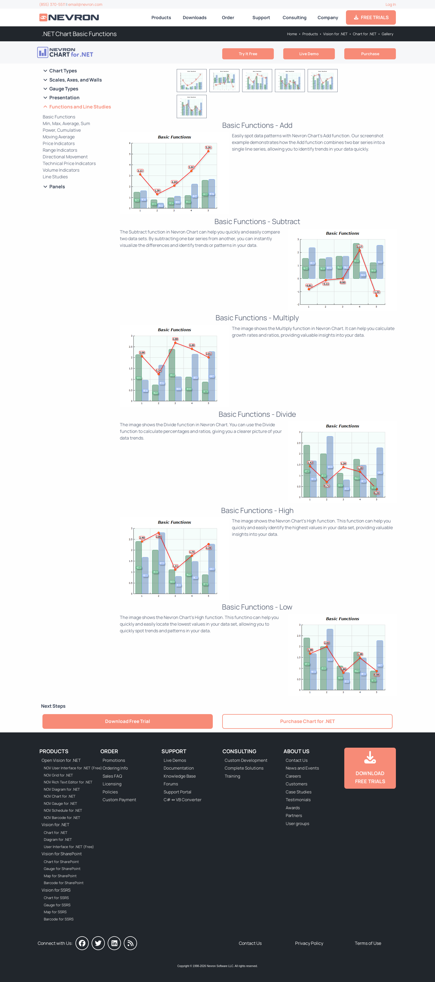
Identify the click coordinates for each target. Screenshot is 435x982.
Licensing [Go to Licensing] (112, 784)
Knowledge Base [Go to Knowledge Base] (180, 776)
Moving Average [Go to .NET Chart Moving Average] (59, 137)
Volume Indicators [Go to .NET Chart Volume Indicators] (61, 170)
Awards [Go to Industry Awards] (293, 808)
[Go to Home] (70, 17)
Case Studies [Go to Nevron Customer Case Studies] (299, 792)
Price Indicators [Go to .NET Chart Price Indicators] (59, 143)
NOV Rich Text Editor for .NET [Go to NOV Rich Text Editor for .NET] (68, 782)
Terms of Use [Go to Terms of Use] (368, 943)
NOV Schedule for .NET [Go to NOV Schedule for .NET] (63, 810)
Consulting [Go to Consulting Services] (295, 17)
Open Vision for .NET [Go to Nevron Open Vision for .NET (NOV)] (61, 760)
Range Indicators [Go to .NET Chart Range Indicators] (60, 150)
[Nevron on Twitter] (98, 943)
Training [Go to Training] (232, 776)
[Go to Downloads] (370, 768)
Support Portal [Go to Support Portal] (177, 792)
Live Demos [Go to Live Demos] (175, 760)
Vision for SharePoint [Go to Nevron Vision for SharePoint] (62, 854)
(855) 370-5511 (52, 4)
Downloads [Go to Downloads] (195, 17)
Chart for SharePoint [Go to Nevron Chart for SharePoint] (61, 861)
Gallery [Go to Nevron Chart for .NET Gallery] (387, 33)
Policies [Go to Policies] (110, 792)
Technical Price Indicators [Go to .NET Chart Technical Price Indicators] (69, 163)
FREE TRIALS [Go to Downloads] (371, 17)
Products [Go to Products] (161, 17)
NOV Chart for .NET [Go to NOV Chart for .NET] (59, 796)
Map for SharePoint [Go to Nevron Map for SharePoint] (60, 875)
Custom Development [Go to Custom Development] (246, 760)
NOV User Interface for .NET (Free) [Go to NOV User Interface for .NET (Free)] (69, 767)
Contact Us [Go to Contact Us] (297, 760)
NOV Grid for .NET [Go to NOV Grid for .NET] (58, 775)
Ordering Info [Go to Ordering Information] (115, 768)
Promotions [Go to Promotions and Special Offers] (114, 760)
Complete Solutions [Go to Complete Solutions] (244, 768)
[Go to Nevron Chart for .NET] (80, 52)
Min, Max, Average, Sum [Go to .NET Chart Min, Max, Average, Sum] (66, 123)
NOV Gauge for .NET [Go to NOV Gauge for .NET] (60, 803)
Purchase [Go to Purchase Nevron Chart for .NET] (370, 53)
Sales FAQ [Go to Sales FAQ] (112, 776)
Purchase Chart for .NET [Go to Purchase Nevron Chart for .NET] (307, 721)
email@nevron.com (85, 4)
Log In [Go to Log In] (391, 4)
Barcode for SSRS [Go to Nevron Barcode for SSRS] (59, 919)
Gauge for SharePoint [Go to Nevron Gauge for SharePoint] (62, 868)
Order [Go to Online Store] (228, 17)
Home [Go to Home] (292, 33)
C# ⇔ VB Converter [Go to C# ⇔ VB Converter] (182, 800)
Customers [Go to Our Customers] (296, 784)
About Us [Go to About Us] (297, 751)
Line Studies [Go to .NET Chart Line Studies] (55, 177)
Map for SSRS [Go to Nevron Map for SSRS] (55, 911)
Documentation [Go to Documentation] (179, 768)
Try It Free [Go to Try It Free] (248, 53)
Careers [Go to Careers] (293, 776)
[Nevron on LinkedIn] (114, 943)
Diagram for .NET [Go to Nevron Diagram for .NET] (58, 839)
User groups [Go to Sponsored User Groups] (297, 823)
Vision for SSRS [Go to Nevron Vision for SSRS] (56, 890)
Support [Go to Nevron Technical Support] (261, 17)
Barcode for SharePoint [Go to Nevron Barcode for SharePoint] (64, 882)
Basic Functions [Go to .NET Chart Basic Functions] (59, 117)
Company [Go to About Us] (328, 17)
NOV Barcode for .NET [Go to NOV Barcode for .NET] (62, 817)
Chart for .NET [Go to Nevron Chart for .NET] (364, 33)
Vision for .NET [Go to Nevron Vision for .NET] (335, 33)
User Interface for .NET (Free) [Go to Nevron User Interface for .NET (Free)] (69, 846)
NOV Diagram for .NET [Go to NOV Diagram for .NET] (62, 789)
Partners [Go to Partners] (294, 815)
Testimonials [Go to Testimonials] (298, 800)
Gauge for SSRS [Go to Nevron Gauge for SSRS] (57, 904)
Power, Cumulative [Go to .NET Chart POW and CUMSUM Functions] (62, 130)
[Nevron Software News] (130, 943)
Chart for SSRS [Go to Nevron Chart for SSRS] (56, 897)
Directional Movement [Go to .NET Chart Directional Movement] (65, 157)
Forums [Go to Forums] (171, 784)
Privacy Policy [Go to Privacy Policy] (309, 943)
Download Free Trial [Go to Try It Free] (127, 721)
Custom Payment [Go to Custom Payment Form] (119, 800)
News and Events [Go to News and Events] (302, 768)
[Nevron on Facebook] (82, 943)
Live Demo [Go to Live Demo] (309, 53)
